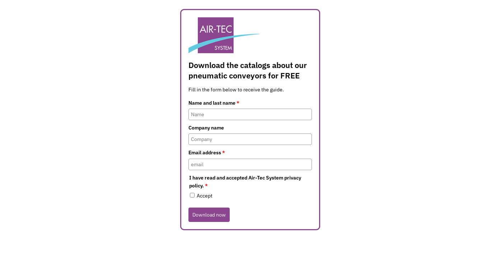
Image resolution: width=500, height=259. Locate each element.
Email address (206, 152)
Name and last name (213, 103)
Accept (204, 195)
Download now (209, 215)
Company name (206, 127)
